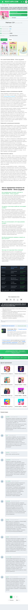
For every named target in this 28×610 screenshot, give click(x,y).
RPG (10, 28)
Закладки (13, 17)
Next (17, 600)
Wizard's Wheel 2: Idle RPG (9, 96)
